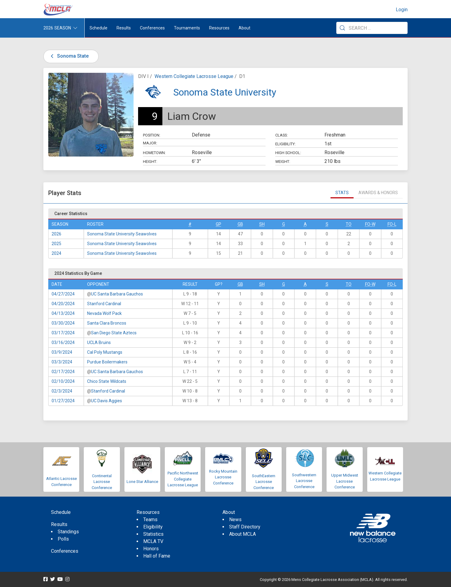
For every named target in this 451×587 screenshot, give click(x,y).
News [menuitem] (235, 519)
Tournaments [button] (187, 27)
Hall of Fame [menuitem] (156, 556)
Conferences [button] (152, 27)
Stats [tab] (342, 192)
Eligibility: (285, 144)
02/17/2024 (63, 371)
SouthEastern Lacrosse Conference (263, 482)
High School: (288, 152)
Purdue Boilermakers (107, 361)
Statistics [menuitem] (153, 534)
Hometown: (154, 152)
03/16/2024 (63, 342)
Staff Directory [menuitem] (244, 527)
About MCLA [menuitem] (242, 534)
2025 (56, 243)
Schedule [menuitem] (98, 27)
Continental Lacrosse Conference (102, 482)
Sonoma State (69, 56)
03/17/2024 (63, 332)
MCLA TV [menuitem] (153, 541)
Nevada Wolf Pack (104, 313)
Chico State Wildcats (106, 381)
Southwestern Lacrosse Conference (304, 481)
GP (218, 224)
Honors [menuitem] (151, 549)
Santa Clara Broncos (106, 323)
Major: (150, 143)
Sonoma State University (224, 92)
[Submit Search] (342, 28)
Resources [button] (219, 27)
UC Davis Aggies (106, 400)
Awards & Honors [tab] (378, 192)
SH (262, 224)
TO (348, 224)
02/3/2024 (62, 391)
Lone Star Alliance (142, 481)
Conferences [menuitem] (64, 551)
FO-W (370, 224)
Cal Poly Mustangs (104, 352)
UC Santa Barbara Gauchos (117, 294)
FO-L (392, 224)
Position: (151, 135)
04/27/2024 (63, 294)
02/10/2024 (63, 381)
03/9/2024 (62, 352)
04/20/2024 (63, 303)
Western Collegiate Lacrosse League (193, 76)
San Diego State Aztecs (114, 332)
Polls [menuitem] (63, 539)
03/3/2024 (62, 361)
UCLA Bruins (99, 342)
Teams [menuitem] (150, 519)
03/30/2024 (63, 323)
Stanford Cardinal (104, 303)
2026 (56, 233)
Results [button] (124, 27)
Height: (150, 161)
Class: (281, 135)
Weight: (282, 161)
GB (240, 224)
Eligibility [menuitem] (153, 527)
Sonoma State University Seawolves (122, 233)
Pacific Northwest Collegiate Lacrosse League (183, 479)
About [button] (244, 27)
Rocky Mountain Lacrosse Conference (223, 477)
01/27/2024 (63, 400)
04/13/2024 (63, 313)
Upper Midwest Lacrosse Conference (344, 481)
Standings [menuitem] (68, 532)
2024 (56, 253)
